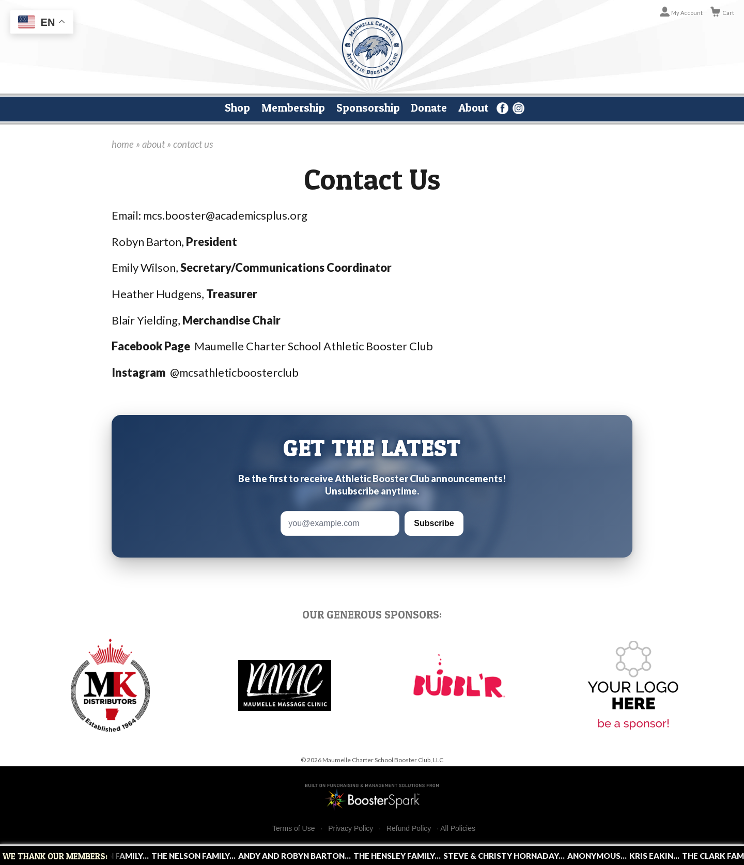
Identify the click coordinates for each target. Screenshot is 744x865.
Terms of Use (293, 828)
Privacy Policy (350, 828)
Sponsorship (368, 107)
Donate (429, 107)
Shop (237, 107)
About (473, 107)
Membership (293, 107)
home (123, 144)
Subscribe (434, 523)
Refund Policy (408, 828)
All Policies (457, 828)
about (153, 144)
